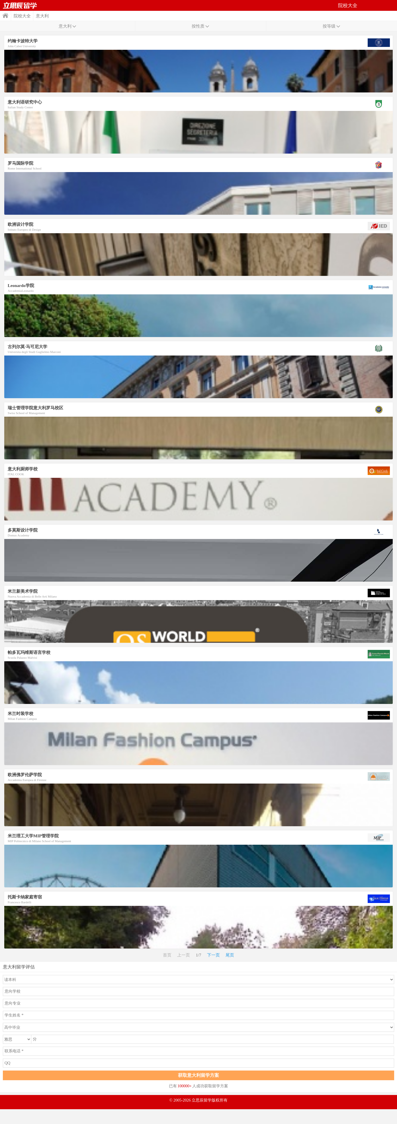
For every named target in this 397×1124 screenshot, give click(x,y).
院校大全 (22, 16)
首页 (20, 5)
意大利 (42, 16)
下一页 (213, 955)
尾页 (230, 955)
